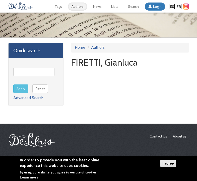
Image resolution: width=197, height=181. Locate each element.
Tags (58, 6)
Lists (114, 6)
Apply (21, 88)
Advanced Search (28, 97)
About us (179, 136)
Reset (40, 88)
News (97, 6)
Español (172, 7)
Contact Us (158, 136)
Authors (78, 6)
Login (157, 6)
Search (133, 6)
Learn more (29, 178)
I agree (168, 164)
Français (179, 7)
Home (80, 47)
